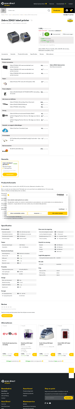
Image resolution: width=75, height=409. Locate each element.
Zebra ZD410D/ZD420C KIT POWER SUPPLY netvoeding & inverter (24, 92)
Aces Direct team (5, 406)
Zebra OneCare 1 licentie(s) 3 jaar (19, 128)
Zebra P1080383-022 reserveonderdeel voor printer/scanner (22, 70)
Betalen (25, 404)
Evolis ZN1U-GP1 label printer (64, 343)
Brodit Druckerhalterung (16, 148)
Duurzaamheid (60, 3)
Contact (71, 3)
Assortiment (27, 388)
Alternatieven (50, 54)
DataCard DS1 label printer (26, 343)
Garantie (13, 54)
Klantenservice (29, 401)
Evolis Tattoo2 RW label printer (46, 343)
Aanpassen (37, 213)
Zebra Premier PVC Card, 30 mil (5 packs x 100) (22, 81)
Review (42, 54)
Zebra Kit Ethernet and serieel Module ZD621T (22, 113)
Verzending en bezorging (29, 406)
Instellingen (62, 209)
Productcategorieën (28, 391)
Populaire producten (28, 393)
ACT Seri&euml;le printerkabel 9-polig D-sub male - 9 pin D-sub (25, 139)
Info (16, 354)
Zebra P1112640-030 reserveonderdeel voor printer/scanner (21, 66)
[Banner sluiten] (66, 194)
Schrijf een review (7, 315)
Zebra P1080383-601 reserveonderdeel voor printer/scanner (22, 74)
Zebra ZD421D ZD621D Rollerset (18, 104)
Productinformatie (23, 54)
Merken (25, 395)
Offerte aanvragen (68, 34)
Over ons (51, 3)
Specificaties (33, 54)
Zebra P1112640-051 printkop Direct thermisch (22, 102)
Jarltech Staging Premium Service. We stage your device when (25, 116)
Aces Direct (5, 401)
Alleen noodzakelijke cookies (17, 213)
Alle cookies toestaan (57, 213)
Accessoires (5, 54)
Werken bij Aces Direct (39, 3)
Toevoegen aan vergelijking (47, 45)
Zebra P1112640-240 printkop (17, 107)
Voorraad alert (55, 34)
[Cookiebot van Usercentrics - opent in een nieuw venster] (58, 195)
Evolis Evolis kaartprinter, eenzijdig (10, 343)
